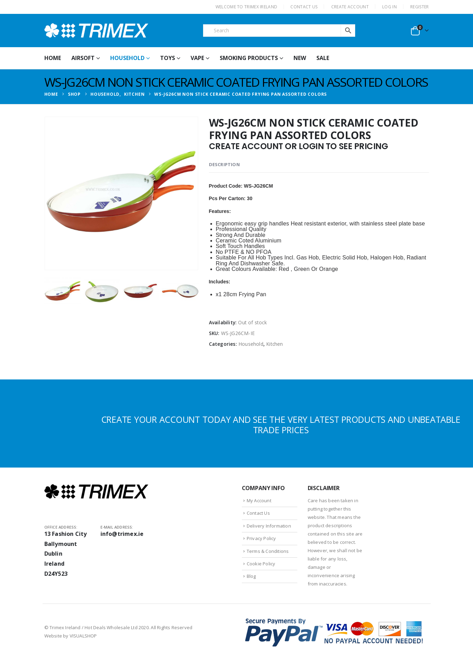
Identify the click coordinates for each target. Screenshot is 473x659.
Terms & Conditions (268, 551)
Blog (251, 576)
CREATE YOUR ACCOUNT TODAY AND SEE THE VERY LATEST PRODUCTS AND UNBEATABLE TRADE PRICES (281, 424)
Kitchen (274, 344)
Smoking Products (249, 58)
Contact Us (258, 513)
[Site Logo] (96, 30)
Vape (197, 58)
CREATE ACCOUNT (350, 7)
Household (127, 58)
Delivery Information (269, 526)
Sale (322, 58)
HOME (52, 58)
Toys (167, 58)
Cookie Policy (261, 563)
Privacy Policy (261, 538)
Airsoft (83, 58)
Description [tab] (224, 164)
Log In (389, 7)
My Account (259, 500)
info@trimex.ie (122, 534)
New (300, 58)
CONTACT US (303, 7)
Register (419, 7)
